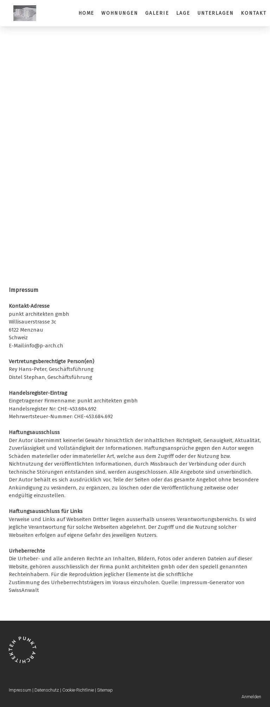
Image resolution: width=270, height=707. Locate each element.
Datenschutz (46, 690)
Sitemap (105, 690)
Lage (183, 13)
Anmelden (251, 696)
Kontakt (253, 13)
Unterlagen (215, 13)
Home (86, 13)
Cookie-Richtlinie (78, 690)
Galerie (157, 13)
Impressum (20, 690)
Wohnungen (119, 13)
